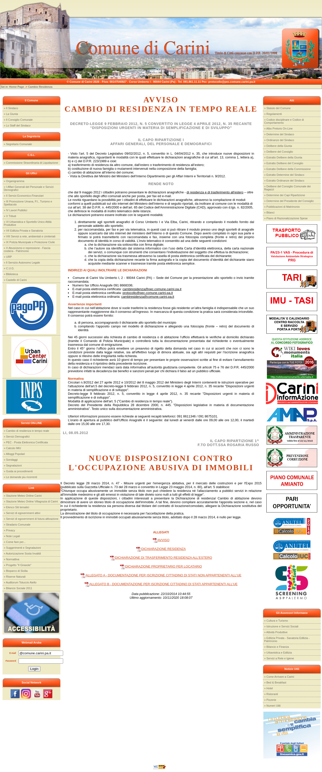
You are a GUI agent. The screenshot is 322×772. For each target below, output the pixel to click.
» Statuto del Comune (277, 108)
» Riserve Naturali (14, 576)
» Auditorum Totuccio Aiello (20, 582)
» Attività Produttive (276, 632)
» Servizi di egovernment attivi (22, 512)
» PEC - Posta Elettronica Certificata (26, 442)
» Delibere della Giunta (278, 145)
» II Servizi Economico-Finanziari (24, 195)
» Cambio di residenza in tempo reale (26, 430)
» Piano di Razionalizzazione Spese (286, 218)
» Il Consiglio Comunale (18, 119)
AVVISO (161, 540)
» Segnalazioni (13, 465)
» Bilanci (269, 212)
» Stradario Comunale (17, 524)
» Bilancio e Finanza (276, 646)
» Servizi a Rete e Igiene (279, 658)
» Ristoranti (271, 694)
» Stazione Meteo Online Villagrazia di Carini (31, 501)
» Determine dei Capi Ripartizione (284, 195)
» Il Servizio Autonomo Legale (22, 262)
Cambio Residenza (40, 86)
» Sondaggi (11, 459)
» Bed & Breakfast (275, 682)
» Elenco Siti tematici (16, 507)
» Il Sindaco (11, 108)
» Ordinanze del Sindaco (279, 140)
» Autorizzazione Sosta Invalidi (22, 553)
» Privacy (9, 530)
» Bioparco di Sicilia (16, 570)
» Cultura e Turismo (276, 620)
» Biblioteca (11, 274)
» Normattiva (11, 559)
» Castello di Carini (15, 279)
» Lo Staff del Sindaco (17, 125)
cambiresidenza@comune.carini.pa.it (147, 296)
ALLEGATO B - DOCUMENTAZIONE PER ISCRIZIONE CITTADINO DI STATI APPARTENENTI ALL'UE (161, 584)
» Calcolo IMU (12, 448)
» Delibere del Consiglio (278, 151)
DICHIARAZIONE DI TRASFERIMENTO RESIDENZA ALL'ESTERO (161, 558)
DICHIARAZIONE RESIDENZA (161, 549)
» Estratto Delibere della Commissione (287, 168)
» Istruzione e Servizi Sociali (281, 626)
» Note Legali (12, 536)
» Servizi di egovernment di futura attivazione (31, 518)
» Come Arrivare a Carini (279, 676)
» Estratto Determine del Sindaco (284, 174)
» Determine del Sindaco (279, 134)
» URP (8, 256)
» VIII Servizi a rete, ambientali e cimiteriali (29, 236)
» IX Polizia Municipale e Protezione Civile (29, 242)
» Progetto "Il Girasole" (17, 565)
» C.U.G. (9, 268)
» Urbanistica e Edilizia (278, 652)
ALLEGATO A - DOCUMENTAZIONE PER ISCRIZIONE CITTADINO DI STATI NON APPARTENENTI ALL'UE (160, 575)
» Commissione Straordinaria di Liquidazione (31, 162)
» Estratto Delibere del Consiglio (283, 163)
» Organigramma (14, 181)
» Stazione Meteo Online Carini (23, 495)
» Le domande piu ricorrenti (20, 477)
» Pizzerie (270, 699)
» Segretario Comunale (18, 144)
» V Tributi (10, 216)
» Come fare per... (15, 541)
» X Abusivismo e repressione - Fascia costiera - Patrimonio (27, 249)
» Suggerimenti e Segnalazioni (22, 547)
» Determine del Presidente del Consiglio (289, 200)
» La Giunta (11, 113)
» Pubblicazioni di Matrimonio (282, 206)
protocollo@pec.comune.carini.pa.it (148, 293)
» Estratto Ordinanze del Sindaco (284, 180)
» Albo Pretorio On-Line (278, 128)
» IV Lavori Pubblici (15, 210)
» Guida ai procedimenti (18, 471)
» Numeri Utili (272, 705)
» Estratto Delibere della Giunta (283, 157)
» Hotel (268, 688)
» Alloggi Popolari (14, 453)
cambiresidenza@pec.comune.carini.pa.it (152, 289)
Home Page (16, 86)
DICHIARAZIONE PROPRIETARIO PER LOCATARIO (161, 566)
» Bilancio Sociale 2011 (18, 588)
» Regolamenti (273, 113)
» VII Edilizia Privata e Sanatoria (23, 230)
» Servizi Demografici (17, 436)
